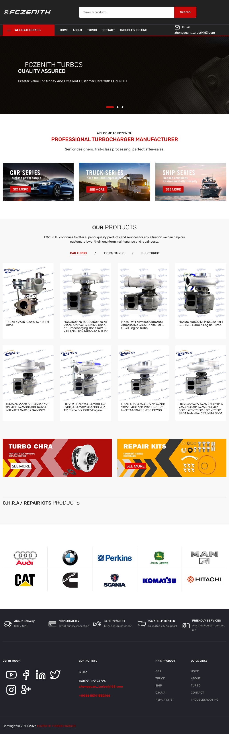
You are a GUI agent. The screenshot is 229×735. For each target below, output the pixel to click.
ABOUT (77, 30)
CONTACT (108, 30)
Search (185, 12)
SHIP (158, 685)
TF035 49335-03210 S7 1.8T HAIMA (27, 323)
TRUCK (160, 678)
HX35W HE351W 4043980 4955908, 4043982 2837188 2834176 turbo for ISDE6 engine (85, 407)
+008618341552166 (94, 695)
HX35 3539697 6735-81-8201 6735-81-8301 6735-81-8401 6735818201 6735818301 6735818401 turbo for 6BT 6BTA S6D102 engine (201, 409)
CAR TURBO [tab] (77, 253)
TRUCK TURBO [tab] (114, 253)
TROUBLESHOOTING (133, 30)
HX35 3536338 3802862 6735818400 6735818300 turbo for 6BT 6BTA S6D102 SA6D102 (28, 407)
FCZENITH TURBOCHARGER (56, 727)
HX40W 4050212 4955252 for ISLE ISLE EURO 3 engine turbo (201, 323)
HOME (64, 30)
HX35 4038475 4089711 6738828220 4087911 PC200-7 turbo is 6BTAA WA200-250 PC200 (143, 407)
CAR (158, 671)
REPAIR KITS (163, 700)
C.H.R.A (160, 693)
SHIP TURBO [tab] (151, 253)
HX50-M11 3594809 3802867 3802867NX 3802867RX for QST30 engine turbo (142, 325)
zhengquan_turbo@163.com (194, 33)
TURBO (92, 30)
